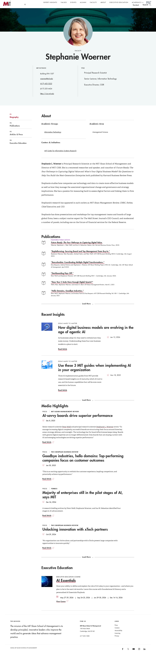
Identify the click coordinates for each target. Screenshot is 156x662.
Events (73, 2)
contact (136, 9)
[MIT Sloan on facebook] (123, 654)
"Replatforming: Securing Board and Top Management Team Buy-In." (80, 256)
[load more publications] (87, 308)
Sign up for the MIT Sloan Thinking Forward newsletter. (82, 9)
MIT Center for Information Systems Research (60, 156)
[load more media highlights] (87, 561)
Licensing (117, 638)
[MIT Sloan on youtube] (133, 655)
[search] (147, 8)
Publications (18, 129)
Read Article (62, 354)
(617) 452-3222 (46, 88)
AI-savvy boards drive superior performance (77, 420)
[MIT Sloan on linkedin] (144, 654)
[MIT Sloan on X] (128, 655)
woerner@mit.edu (46, 83)
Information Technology (52, 137)
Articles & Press (18, 138)
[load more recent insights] (87, 404)
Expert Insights (50, 2)
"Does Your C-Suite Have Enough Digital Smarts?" (72, 287)
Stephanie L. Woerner (104, 432)
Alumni (83, 2)
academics (136, 2)
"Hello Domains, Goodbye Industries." (67, 295)
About (103, 2)
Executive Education (119, 2)
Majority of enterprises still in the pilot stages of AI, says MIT (82, 499)
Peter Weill (66, 432)
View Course (61, 606)
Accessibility (118, 635)
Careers (117, 633)
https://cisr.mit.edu (47, 98)
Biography (18, 120)
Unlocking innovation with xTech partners (75, 534)
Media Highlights (54, 410)
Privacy (117, 641)
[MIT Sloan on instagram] (139, 654)
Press (116, 630)
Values (64, 2)
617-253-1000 (84, 641)
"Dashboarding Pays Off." (62, 278)
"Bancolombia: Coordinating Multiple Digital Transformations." (77, 267)
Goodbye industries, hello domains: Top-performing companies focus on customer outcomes (82, 462)
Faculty (93, 2)
